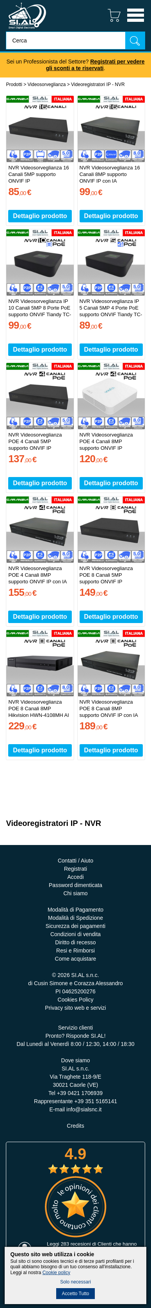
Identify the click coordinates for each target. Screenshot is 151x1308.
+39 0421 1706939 (80, 1093)
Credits (75, 1126)
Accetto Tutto (75, 1293)
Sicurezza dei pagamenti (75, 926)
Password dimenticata (75, 885)
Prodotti (14, 84)
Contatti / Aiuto (75, 860)
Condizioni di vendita (75, 934)
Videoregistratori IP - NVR (98, 84)
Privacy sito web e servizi (75, 1008)
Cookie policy (56, 1272)
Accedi (75, 877)
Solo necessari (75, 1282)
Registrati (75, 869)
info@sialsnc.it (83, 1109)
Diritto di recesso (75, 942)
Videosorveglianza (47, 84)
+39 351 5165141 (96, 1101)
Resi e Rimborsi (75, 950)
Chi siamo (75, 893)
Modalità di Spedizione (75, 918)
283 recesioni (75, 1244)
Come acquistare (75, 959)
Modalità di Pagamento (75, 910)
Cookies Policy (76, 999)
